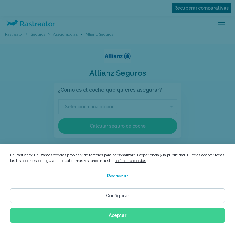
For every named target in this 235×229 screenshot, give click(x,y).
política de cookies (130, 160)
